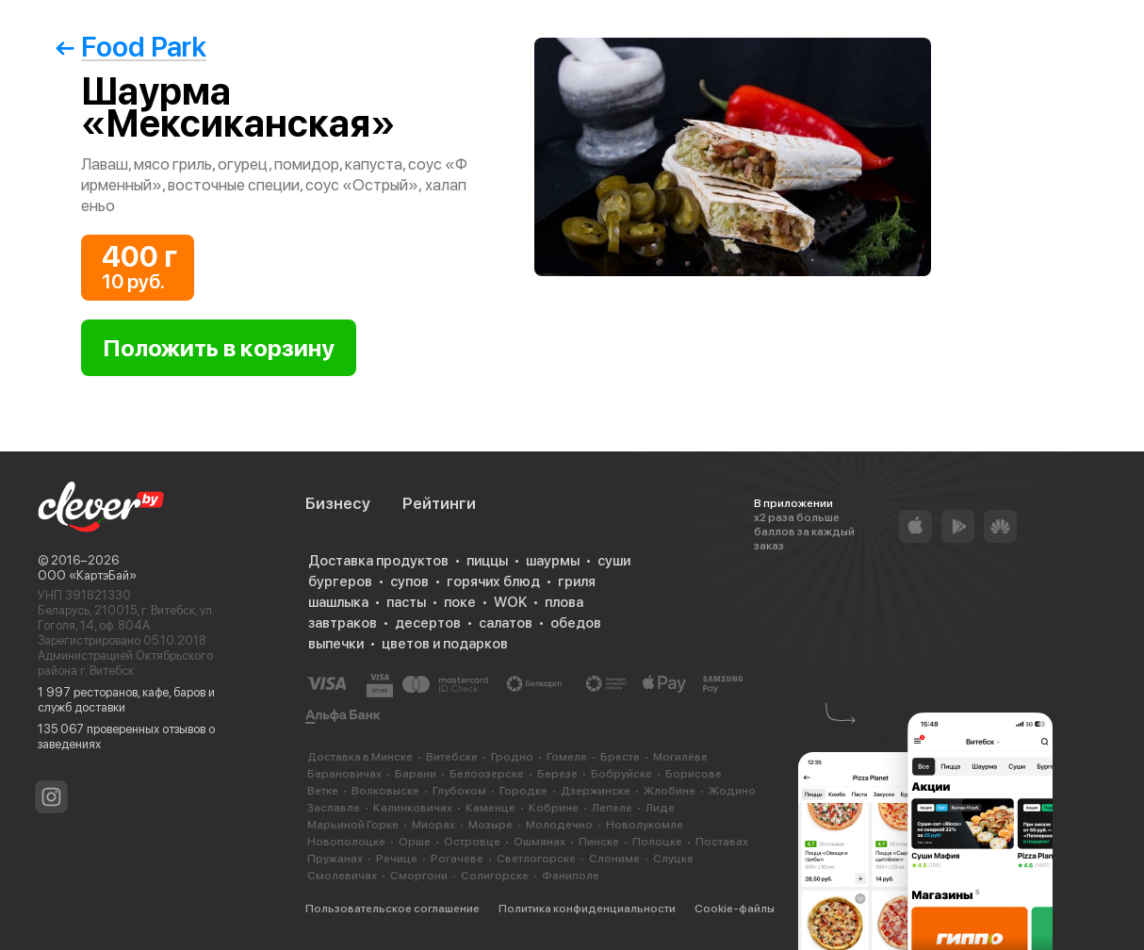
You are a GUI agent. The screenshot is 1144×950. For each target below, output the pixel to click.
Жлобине (669, 790)
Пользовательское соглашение (392, 908)
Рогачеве (457, 858)
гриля (577, 581)
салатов (505, 622)
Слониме (614, 858)
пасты (406, 602)
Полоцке (657, 841)
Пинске (599, 841)
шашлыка (338, 602)
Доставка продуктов (378, 560)
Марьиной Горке (353, 824)
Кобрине (554, 807)
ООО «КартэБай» (87, 575)
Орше (415, 841)
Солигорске (495, 875)
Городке (523, 790)
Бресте (620, 756)
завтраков (342, 622)
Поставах (721, 841)
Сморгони (419, 875)
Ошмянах (539, 841)
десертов (428, 622)
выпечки (336, 643)
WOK (510, 602)
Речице (396, 858)
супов (409, 581)
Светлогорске (536, 858)
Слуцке (673, 858)
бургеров (340, 581)
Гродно (512, 756)
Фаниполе (570, 875)
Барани (415, 773)
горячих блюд (493, 581)
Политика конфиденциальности (587, 908)
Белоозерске (486, 773)
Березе (557, 773)
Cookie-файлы (735, 908)
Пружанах (335, 858)
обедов (575, 622)
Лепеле (612, 807)
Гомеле (567, 756)
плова (564, 602)
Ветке (322, 790)
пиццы (487, 560)
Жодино (732, 790)
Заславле (333, 807)
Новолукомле (644, 824)
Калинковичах (412, 807)
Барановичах (344, 773)
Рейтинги (439, 503)
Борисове (693, 773)
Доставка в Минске (360, 756)
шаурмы (553, 560)
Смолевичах (342, 875)
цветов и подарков (445, 643)
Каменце (490, 807)
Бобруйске (621, 773)
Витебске (452, 756)
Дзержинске (595, 790)
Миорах (433, 824)
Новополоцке (346, 841)
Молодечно (559, 824)
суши (613, 560)
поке (460, 602)
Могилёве (680, 756)
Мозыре (490, 824)
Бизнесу (337, 503)
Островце (472, 841)
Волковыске (385, 790)
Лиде (660, 807)
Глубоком (459, 790)
